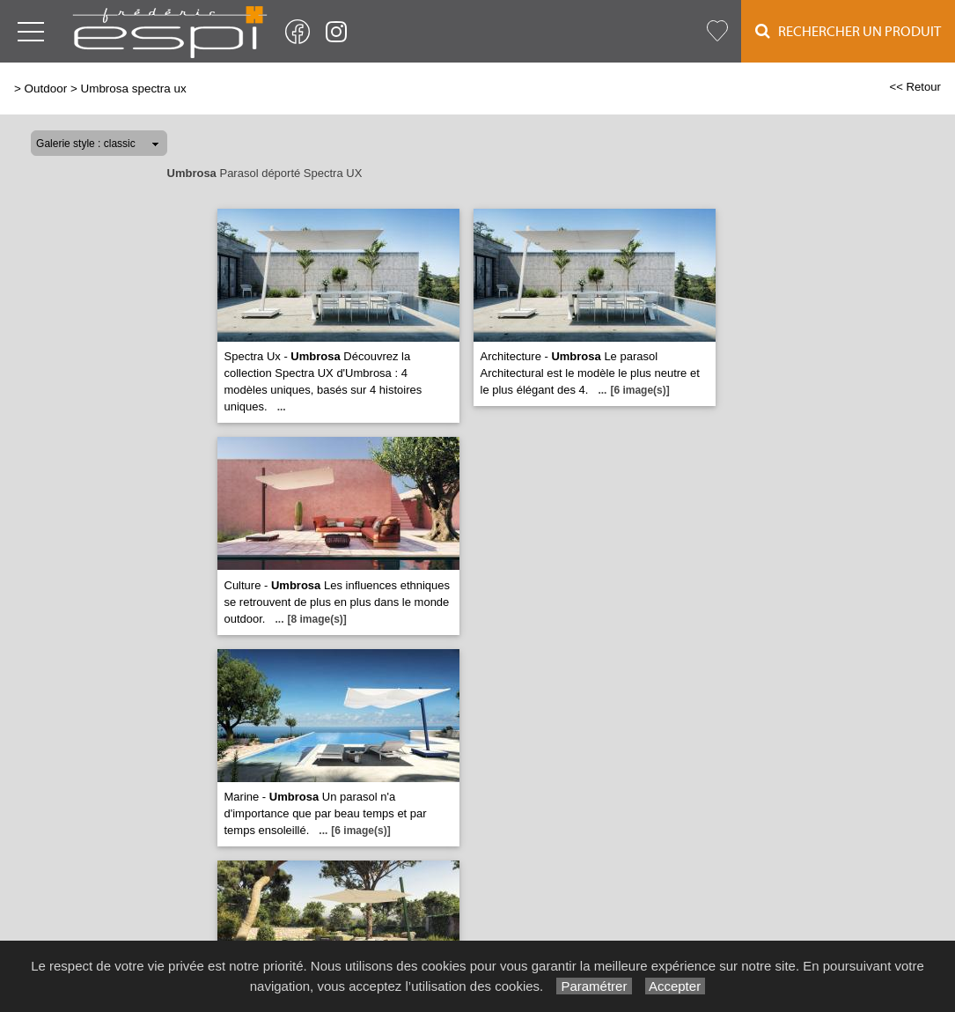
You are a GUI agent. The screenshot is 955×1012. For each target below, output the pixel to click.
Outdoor (46, 88)
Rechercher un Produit (848, 31)
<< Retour (915, 86)
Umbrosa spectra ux (133, 88)
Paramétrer (593, 986)
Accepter (675, 986)
